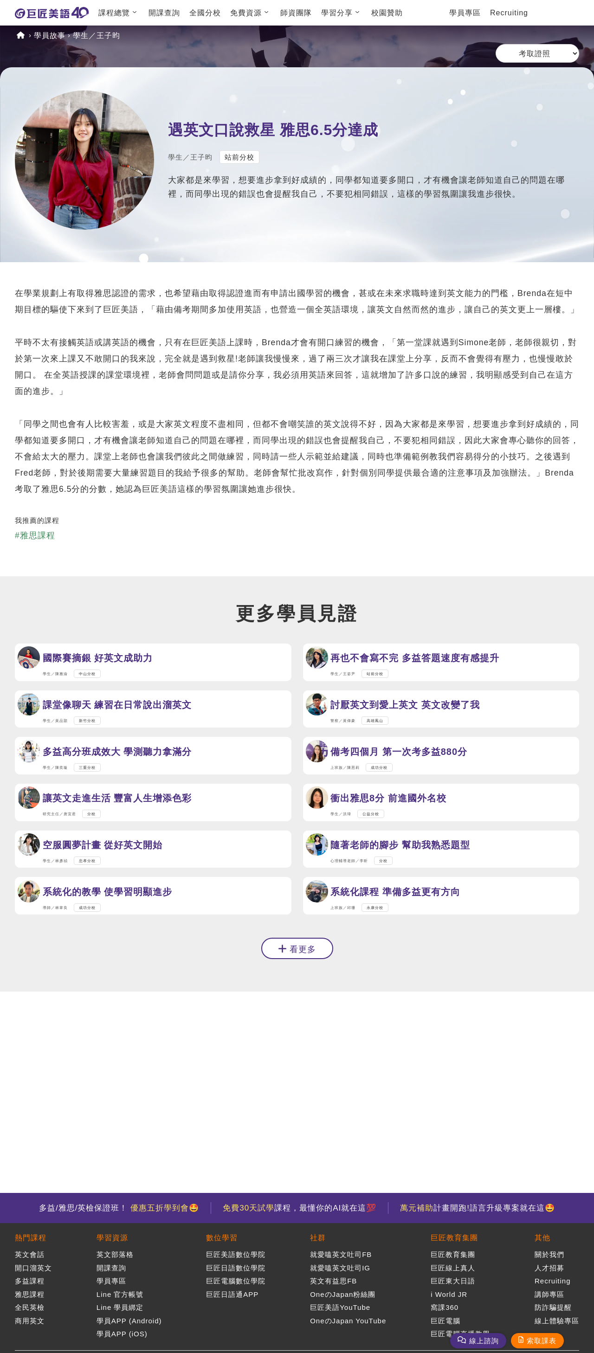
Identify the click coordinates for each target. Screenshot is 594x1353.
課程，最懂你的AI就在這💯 (299, 1208)
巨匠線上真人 (453, 1268)
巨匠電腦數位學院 (235, 1281)
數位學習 (222, 1238)
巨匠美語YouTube (340, 1307)
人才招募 (549, 1268)
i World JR (449, 1294)
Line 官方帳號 (120, 1294)
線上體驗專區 (557, 1321)
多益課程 (30, 1281)
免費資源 (246, 13)
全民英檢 (30, 1307)
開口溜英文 (33, 1268)
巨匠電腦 (445, 1321)
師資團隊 (296, 13)
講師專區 (549, 1294)
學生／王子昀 (96, 35)
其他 (542, 1238)
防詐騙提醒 (553, 1307)
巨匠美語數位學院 (235, 1254)
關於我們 (549, 1254)
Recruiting (509, 13)
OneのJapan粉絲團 (342, 1294)
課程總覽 (114, 13)
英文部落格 (115, 1254)
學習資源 (112, 1238)
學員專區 (465, 13)
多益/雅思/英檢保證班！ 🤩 (119, 1208)
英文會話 (30, 1254)
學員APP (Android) (129, 1321)
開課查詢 (164, 13)
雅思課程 (30, 1294)
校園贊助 (387, 13)
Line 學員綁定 (120, 1307)
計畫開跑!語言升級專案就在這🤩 (477, 1208)
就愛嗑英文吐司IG (340, 1268)
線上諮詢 (484, 1341)
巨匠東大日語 (453, 1281)
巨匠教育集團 (454, 1238)
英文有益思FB (333, 1281)
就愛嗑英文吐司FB (341, 1254)
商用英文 (30, 1321)
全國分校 (205, 13)
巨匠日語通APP (232, 1294)
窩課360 (444, 1307)
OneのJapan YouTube (348, 1321)
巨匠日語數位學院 (235, 1268)
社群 (318, 1238)
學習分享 (337, 13)
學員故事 (49, 35)
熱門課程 (30, 1238)
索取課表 (541, 1341)
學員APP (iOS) (122, 1334)
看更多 (303, 1036)
